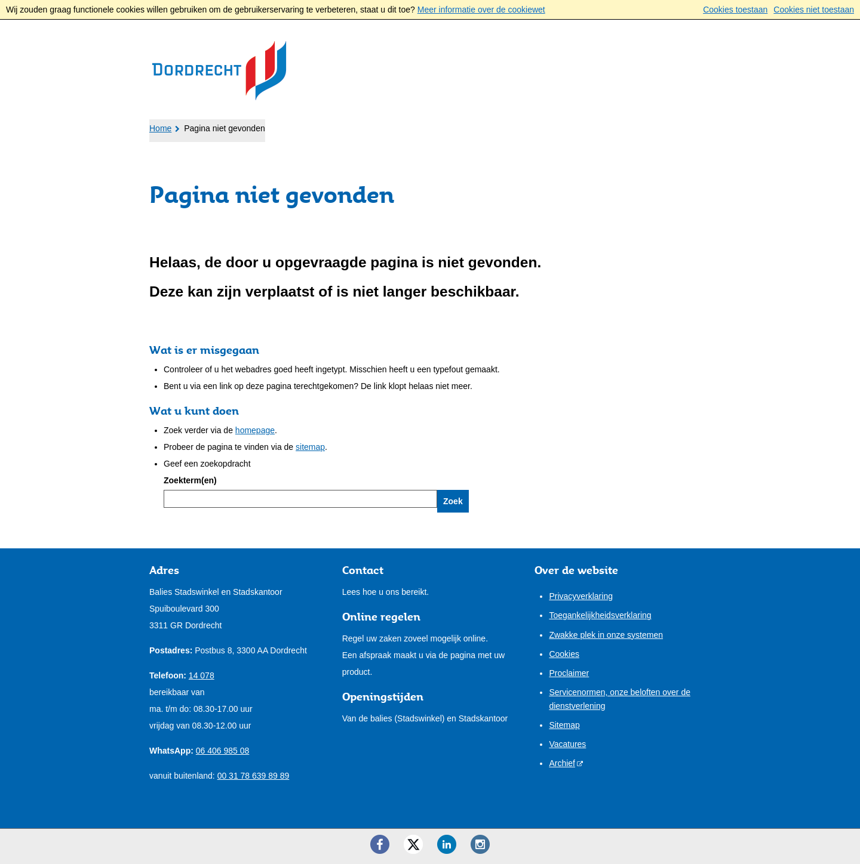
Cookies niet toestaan (813, 9)
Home (160, 128)
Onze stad (430, 125)
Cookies (564, 654)
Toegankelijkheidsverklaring (600, 615)
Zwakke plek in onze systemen (606, 635)
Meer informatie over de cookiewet (481, 9)
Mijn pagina (672, 124)
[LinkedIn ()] (446, 844)
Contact (503, 125)
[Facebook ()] (379, 844)
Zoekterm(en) (190, 480)
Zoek (453, 501)
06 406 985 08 (223, 750)
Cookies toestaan (735, 9)
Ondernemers (274, 125)
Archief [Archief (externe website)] (562, 763)
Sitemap (564, 725)
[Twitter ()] (413, 844)
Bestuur (357, 125)
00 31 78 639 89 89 (253, 775)
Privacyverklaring (581, 596)
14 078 (201, 675)
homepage (255, 430)
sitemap (310, 447)
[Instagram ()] (480, 844)
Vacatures (567, 744)
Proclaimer (569, 673)
